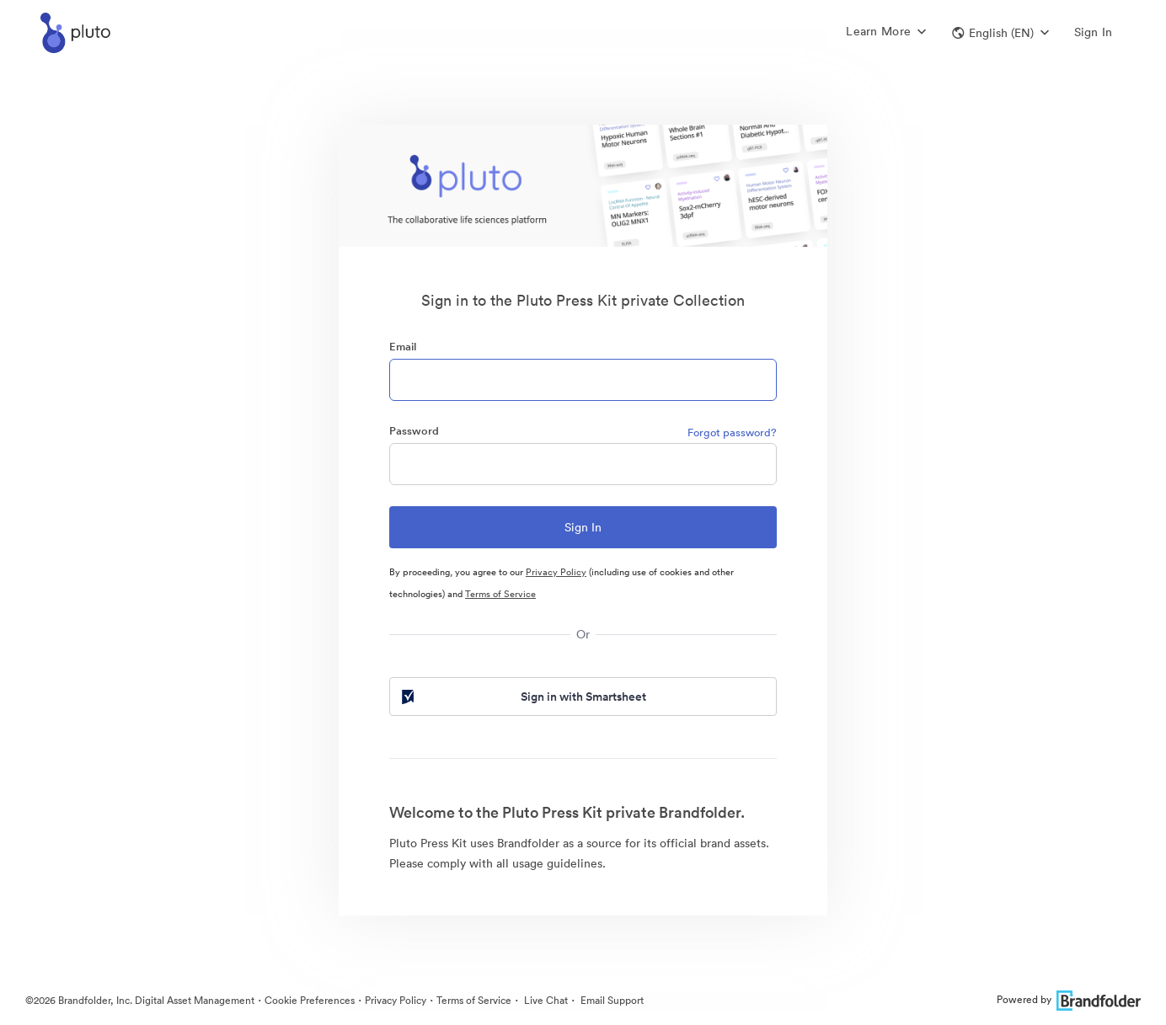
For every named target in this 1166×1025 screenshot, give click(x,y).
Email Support (611, 1000)
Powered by (1069, 999)
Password (414, 431)
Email (402, 346)
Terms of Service (500, 594)
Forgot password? (732, 432)
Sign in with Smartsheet (522, 696)
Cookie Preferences (310, 1000)
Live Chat (544, 1000)
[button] (1000, 33)
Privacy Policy (556, 572)
